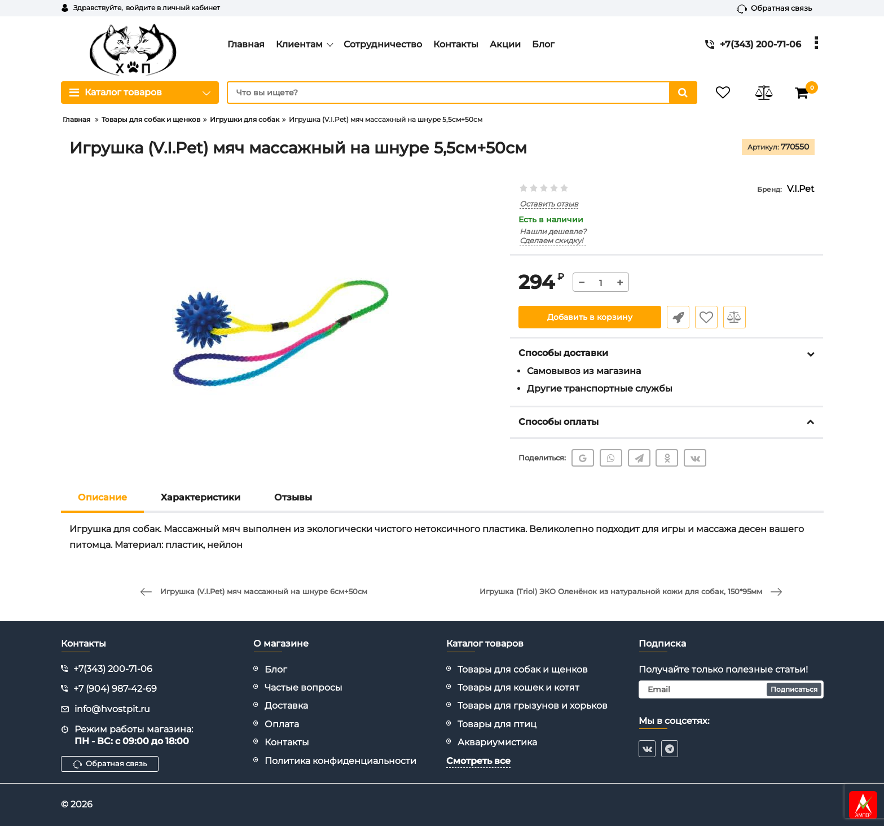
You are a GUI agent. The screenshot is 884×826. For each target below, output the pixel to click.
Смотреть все (478, 760)
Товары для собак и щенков (523, 669)
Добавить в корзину (589, 317)
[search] (462, 92)
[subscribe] (731, 689)
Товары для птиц (497, 724)
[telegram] (669, 748)
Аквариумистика (497, 742)
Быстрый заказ (678, 317)
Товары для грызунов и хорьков (533, 705)
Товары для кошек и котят (518, 687)
